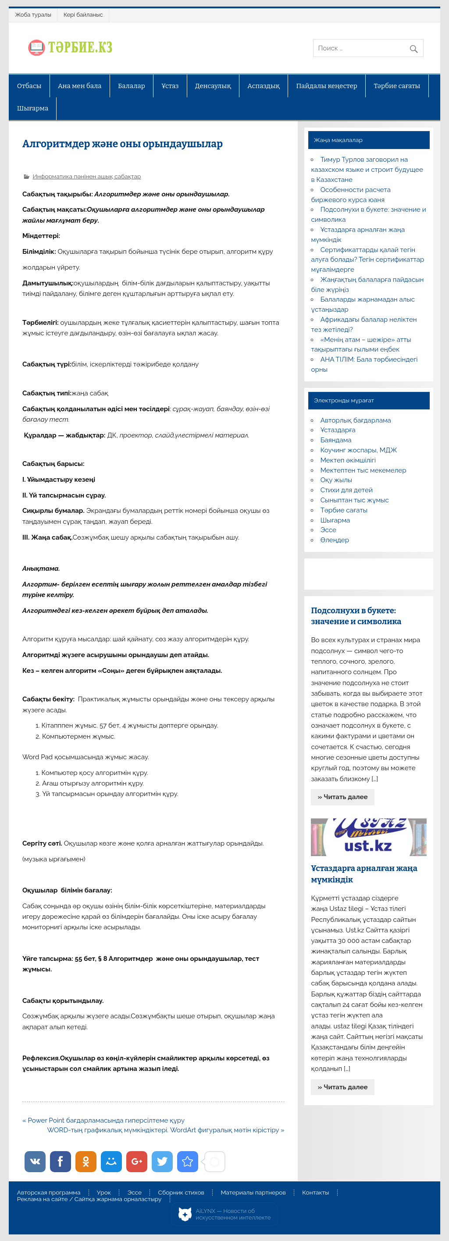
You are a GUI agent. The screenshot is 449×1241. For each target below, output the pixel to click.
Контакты (315, 1193)
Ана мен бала (80, 86)
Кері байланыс (83, 14)
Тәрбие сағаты (397, 86)
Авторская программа (49, 1193)
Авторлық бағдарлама (356, 420)
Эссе (328, 530)
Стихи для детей (347, 490)
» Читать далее (343, 797)
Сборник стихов (181, 1193)
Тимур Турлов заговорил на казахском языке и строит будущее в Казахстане (367, 170)
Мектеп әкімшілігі (348, 460)
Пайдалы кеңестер (326, 86)
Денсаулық (213, 86)
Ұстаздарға (338, 430)
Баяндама (336, 440)
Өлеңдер (335, 540)
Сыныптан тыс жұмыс (355, 500)
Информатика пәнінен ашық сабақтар (86, 176)
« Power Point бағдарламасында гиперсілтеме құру (103, 1120)
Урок (104, 1193)
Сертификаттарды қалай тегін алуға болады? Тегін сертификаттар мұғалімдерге (367, 260)
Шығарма (33, 108)
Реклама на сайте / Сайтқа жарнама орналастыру (89, 1199)
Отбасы (29, 86)
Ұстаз (169, 86)
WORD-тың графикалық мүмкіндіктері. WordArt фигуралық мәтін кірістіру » (166, 1130)
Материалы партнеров (253, 1193)
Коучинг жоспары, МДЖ (359, 450)
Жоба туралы (33, 14)
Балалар (131, 86)
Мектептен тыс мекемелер (363, 470)
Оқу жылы (336, 480)
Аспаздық (263, 86)
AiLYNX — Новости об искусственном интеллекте (233, 1214)
